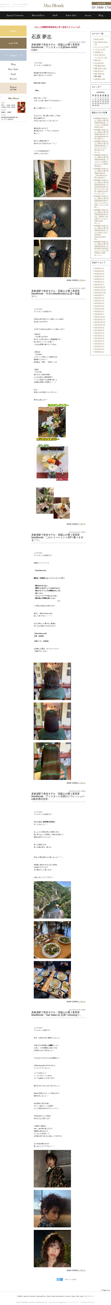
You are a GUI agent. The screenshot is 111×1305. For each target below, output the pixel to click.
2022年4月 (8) (99, 309)
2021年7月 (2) (99, 333)
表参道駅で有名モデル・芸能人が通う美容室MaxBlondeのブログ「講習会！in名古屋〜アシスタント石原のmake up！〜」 (101, 216)
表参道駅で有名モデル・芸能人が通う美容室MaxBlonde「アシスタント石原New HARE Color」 (101, 122)
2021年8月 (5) (99, 330)
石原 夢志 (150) (99, 79)
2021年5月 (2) (99, 338)
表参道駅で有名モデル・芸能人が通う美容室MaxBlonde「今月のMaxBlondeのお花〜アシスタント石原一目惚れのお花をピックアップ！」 (101, 186)
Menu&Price (41, 1296)
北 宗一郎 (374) (99, 55)
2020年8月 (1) (99, 352)
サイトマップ (89, 1296)
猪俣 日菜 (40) (99, 74)
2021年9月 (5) (99, 327)
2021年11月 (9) (99, 322)
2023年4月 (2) (99, 276)
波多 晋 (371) (99, 71)
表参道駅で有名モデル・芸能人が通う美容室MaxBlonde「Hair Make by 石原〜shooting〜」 (101, 173)
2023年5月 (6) (99, 273)
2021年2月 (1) (99, 346)
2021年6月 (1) (99, 335)
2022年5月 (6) (99, 306)
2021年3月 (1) (99, 343)
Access (67, 1296)
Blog (73, 1296)
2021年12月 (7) (99, 319)
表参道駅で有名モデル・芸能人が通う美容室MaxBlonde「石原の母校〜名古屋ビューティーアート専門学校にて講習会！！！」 (101, 248)
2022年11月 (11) (100, 290)
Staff (48, 1296)
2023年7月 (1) (99, 268)
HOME (19, 1296)
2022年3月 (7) (99, 311)
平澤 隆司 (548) (99, 66)
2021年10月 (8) (99, 325)
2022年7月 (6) (99, 300)
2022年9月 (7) (99, 295)
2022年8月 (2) (99, 298)
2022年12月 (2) (99, 287)
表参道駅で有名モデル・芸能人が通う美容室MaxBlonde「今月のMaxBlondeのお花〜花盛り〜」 (101, 134)
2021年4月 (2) (99, 341)
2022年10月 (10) (100, 292)
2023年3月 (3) (99, 279)
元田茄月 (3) (98, 52)
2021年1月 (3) (99, 349)
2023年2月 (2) (99, 282)
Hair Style (79, 1296)
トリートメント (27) (101, 47)
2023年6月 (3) (99, 271)
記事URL (82, 280)
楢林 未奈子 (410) (100, 68)
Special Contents (29, 1296)
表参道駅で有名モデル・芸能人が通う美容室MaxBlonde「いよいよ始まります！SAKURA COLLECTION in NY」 (101, 232)
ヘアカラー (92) (101, 57)
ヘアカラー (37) (99, 49)
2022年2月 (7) (99, 314)
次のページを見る (70, 1279)
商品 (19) (97, 60)
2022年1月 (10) (99, 317)
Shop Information (58, 1296)
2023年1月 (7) (99, 284)
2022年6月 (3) (99, 303)
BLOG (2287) (99, 39)
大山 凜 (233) (99, 63)
